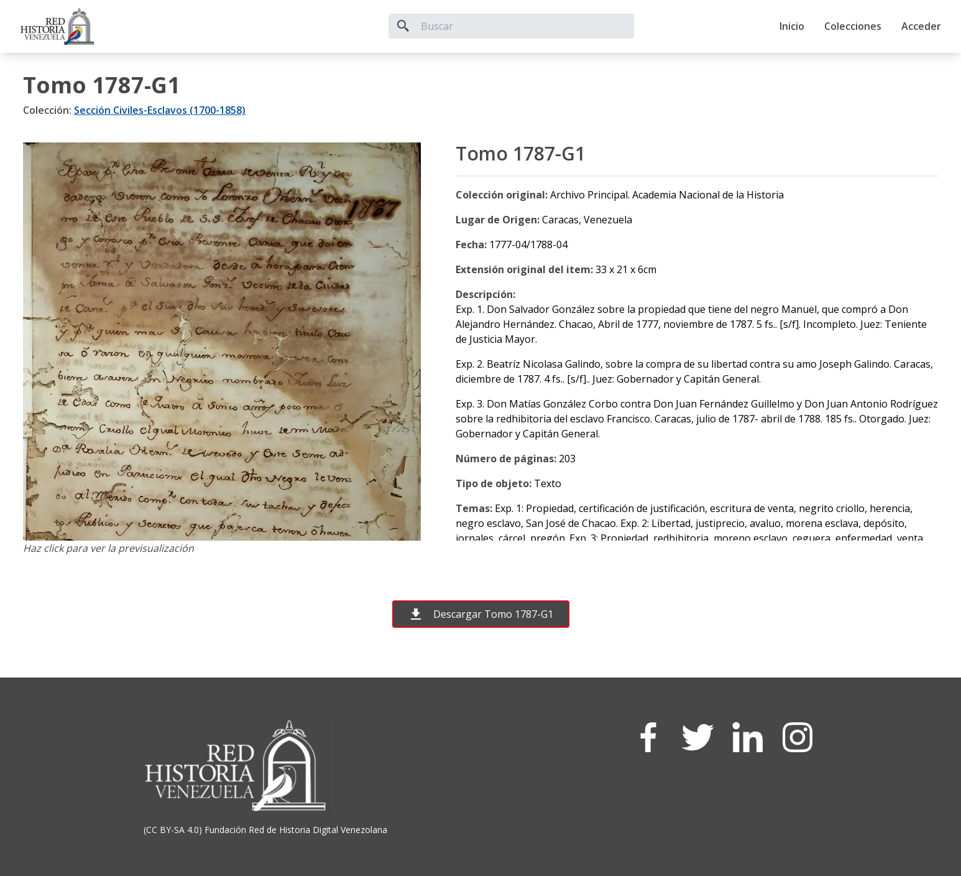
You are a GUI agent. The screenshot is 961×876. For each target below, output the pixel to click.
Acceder (921, 26)
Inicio (791, 26)
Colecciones (852, 26)
